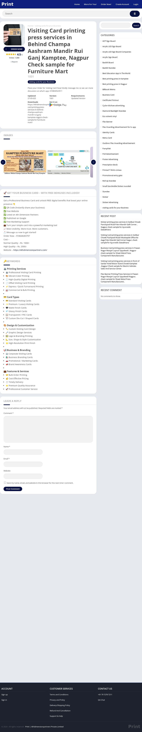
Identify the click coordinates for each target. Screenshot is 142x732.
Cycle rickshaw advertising (113, 106)
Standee (105, 192)
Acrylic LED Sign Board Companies (116, 52)
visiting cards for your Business (48, 26)
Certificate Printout (110, 100)
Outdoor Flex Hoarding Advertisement (118, 143)
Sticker (105, 197)
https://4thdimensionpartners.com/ (30, 250)
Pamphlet (106, 149)
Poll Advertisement (110, 154)
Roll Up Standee (109, 181)
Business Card (108, 95)
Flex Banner (107, 122)
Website (7, 471)
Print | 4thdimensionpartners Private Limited (44, 727)
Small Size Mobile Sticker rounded (116, 186)
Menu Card (107, 138)
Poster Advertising (110, 159)
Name (7, 447)
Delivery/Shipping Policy (60, 705)
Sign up (4, 695)
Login (135, 4)
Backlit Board (108, 63)
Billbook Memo (108, 90)
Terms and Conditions (59, 695)
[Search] (71, 14)
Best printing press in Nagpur (114, 84)
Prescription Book (110, 165)
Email (7, 459)
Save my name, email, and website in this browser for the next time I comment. (40, 483)
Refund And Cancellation (60, 711)
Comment (9, 413)
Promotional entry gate (112, 176)
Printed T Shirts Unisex (112, 170)
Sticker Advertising (110, 202)
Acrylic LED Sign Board (111, 47)
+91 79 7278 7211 (105, 695)
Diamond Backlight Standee (114, 111)
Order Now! (106, 4)
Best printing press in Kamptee (115, 79)
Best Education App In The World (116, 73)
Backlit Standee (108, 68)
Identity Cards (108, 133)
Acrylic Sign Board (109, 57)
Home (77, 4)
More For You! (90, 4)
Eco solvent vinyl (109, 116)
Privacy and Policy (57, 700)
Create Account (122, 4)
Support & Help (56, 716)
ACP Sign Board (108, 41)
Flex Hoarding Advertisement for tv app (119, 127)
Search (136, 26)
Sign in (4, 700)
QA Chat (101, 700)
